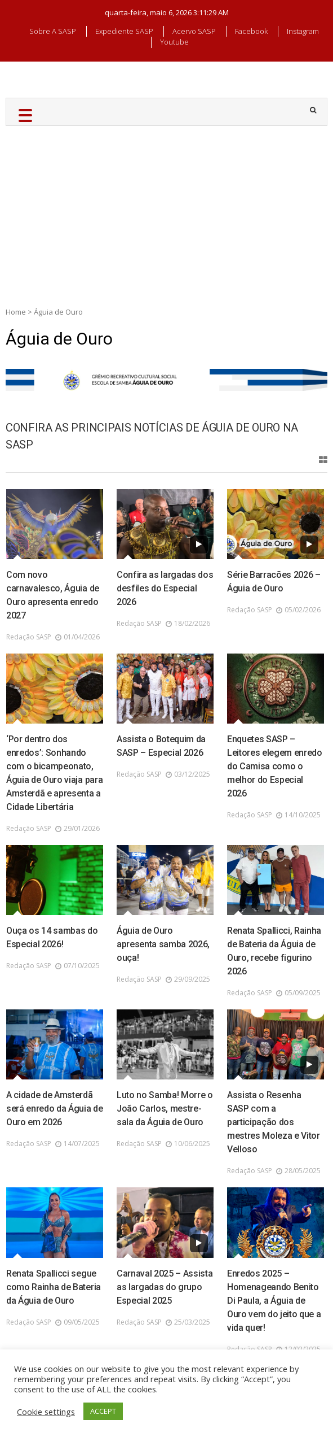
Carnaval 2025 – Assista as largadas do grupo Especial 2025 (165, 1287)
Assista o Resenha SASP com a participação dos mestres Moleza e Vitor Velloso (273, 1122)
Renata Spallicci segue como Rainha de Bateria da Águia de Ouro (53, 1287)
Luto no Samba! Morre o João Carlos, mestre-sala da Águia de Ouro (165, 1108)
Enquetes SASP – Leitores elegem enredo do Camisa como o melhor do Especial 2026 (274, 766)
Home (16, 312)
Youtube (174, 42)
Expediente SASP (124, 31)
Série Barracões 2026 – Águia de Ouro (274, 581)
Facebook (251, 31)
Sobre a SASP (52, 31)
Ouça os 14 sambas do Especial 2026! (52, 937)
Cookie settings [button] (46, 1411)
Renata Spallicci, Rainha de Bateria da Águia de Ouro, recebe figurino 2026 (274, 951)
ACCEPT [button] (103, 1411)
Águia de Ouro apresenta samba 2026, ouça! (163, 944)
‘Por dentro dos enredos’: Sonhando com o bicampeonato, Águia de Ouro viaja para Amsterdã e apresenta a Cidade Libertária (54, 773)
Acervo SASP (194, 31)
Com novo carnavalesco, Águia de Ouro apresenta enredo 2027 (52, 595)
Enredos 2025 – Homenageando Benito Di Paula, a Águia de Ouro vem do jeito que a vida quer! (274, 1300)
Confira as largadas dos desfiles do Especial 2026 (165, 588)
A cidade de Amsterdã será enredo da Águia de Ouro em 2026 (54, 1108)
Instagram (303, 31)
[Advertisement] (166, 211)
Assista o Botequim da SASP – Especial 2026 (161, 746)
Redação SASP (28, 637)
